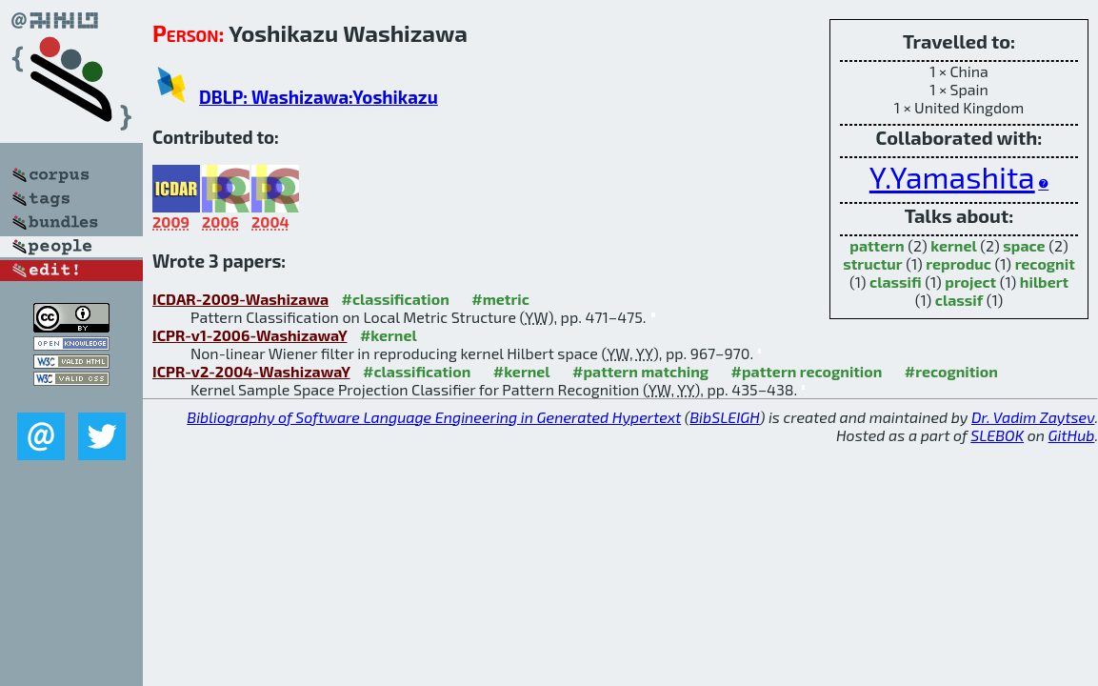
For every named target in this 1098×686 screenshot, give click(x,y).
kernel (953, 245)
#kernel (388, 335)
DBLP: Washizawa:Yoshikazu (318, 97)
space (1024, 245)
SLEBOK (997, 435)
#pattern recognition (807, 371)
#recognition (951, 371)
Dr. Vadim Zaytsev (1032, 417)
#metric (500, 299)
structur (872, 263)
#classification (395, 299)
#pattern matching (640, 371)
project (970, 281)
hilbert (1044, 281)
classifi (895, 281)
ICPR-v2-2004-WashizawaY (251, 371)
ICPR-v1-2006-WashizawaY (249, 335)
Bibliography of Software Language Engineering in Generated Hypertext (434, 417)
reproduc (958, 263)
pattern (876, 245)
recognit (1045, 263)
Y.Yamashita (952, 176)
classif (959, 300)
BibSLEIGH (724, 417)
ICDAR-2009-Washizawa (240, 299)
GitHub (1071, 435)
